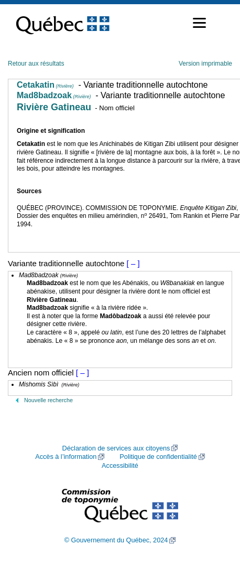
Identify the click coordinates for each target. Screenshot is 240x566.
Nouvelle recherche (48, 400)
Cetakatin (45, 84)
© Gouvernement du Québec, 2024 (116, 540)
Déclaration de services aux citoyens (116, 448)
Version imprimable (205, 63)
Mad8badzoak (54, 95)
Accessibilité (120, 465)
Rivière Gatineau (54, 107)
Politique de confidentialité (158, 456)
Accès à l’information (65, 456)
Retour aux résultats (36, 63)
